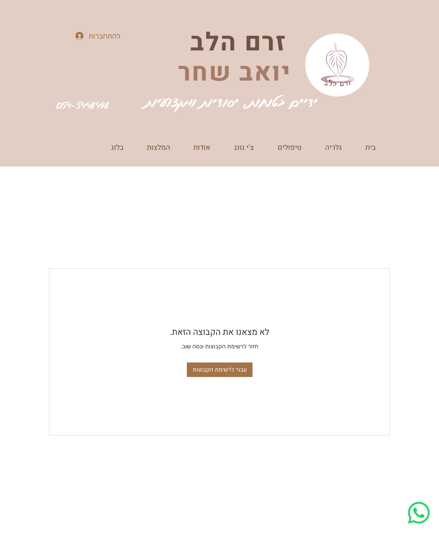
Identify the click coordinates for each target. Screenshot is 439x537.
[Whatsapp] (418, 512)
